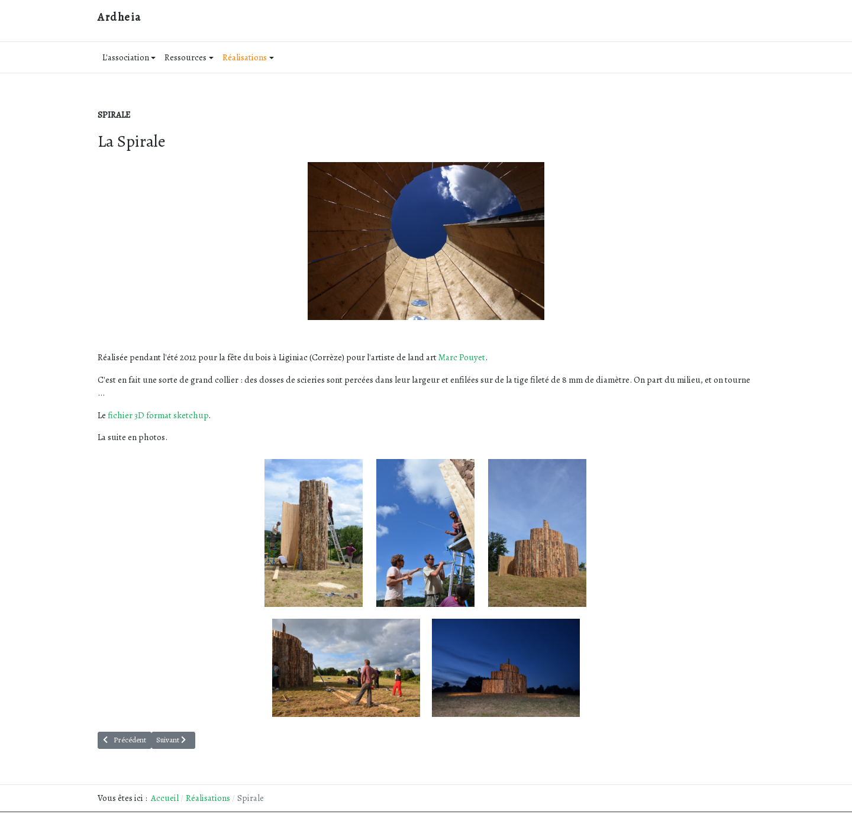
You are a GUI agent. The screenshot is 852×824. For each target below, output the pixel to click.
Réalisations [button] (248, 57)
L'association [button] (129, 57)
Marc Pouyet (461, 357)
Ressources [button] (189, 57)
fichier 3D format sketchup (158, 415)
